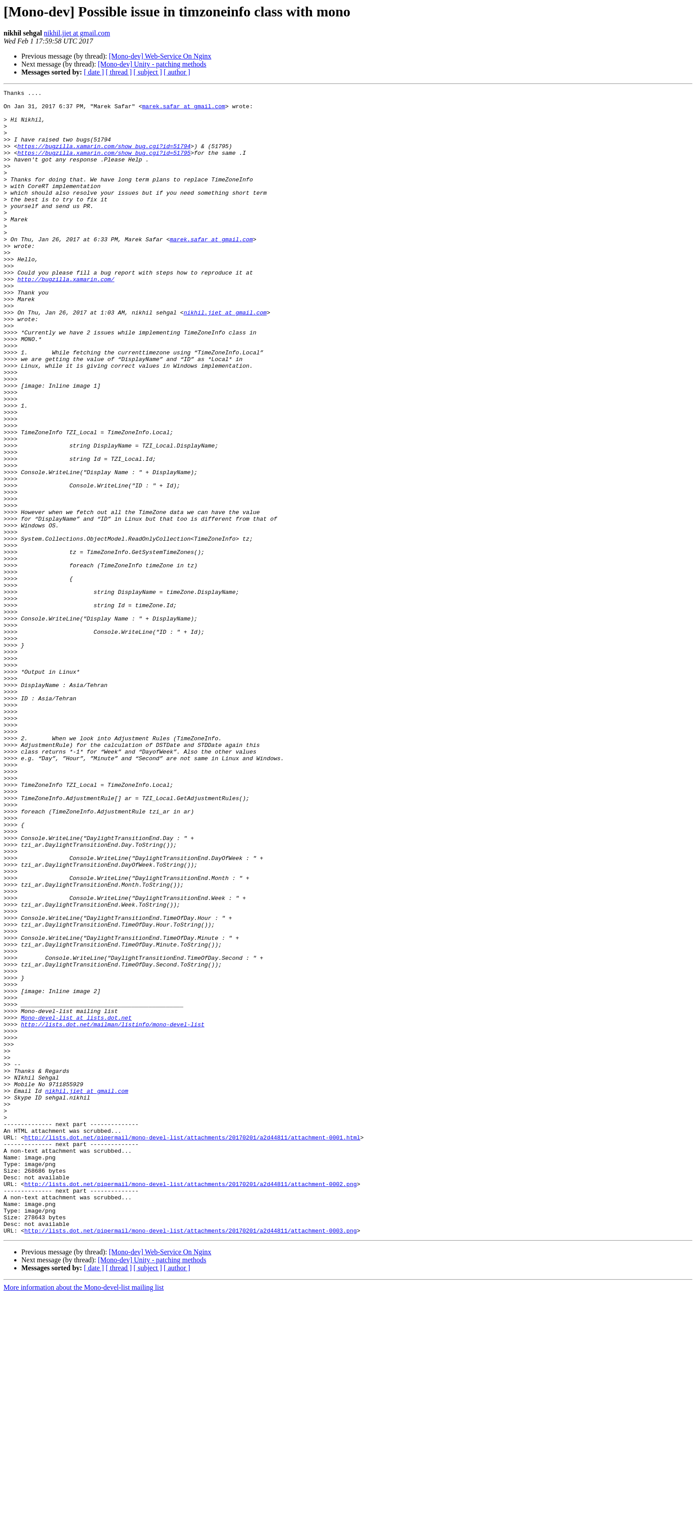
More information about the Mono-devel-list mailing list (84, 1516)
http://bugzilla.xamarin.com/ (65, 318)
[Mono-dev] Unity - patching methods (152, 64)
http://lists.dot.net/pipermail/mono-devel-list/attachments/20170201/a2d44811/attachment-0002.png (190, 1403)
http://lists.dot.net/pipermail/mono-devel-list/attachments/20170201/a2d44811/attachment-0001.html (192, 1347)
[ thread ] (119, 72)
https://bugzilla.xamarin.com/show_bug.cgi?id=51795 (103, 166)
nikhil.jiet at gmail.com (77, 33)
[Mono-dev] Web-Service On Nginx (160, 56)
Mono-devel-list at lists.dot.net (76, 1204)
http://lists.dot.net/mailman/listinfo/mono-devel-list (112, 1212)
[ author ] (177, 72)
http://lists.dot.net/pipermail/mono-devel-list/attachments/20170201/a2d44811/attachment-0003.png (190, 1459)
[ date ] (94, 72)
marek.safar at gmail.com (183, 110)
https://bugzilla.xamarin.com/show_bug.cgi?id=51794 (103, 158)
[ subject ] (148, 72)
